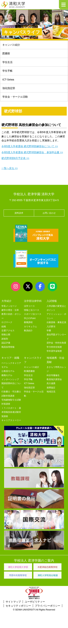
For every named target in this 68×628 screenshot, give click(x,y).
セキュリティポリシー (18, 605)
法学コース (29, 306)
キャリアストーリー (11, 420)
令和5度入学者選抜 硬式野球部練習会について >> (29, 146)
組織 (3, 326)
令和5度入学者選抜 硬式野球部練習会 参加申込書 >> (32, 152)
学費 (49, 330)
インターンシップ (10, 379)
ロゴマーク (6, 322)
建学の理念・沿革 (10, 310)
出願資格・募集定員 (56, 322)
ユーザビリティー (35, 601)
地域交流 (51, 391)
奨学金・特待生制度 (56, 343)
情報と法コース (31, 310)
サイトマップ (13, 601)
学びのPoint (29, 318)
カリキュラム (30, 326)
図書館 (6, 53)
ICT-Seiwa (8, 79)
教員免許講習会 (54, 379)
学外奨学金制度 (54, 351)
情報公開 (5, 334)
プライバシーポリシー (47, 605)
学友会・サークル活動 (15, 96)
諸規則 (4, 338)
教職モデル (6, 375)
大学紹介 (6, 300)
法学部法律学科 (33, 300)
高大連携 (51, 383)
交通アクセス (8, 330)
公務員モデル (8, 371)
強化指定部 (8, 88)
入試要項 (51, 326)
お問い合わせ (49, 213)
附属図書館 (29, 371)
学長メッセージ (9, 306)
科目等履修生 (53, 375)
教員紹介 (28, 330)
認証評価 (5, 343)
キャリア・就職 (10, 357)
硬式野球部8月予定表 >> (15, 158)
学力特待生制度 (54, 347)
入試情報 (52, 300)
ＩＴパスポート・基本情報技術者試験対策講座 (11, 412)
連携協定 (51, 387)
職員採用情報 (8, 347)
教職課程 (28, 322)
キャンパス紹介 (11, 44)
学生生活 (7, 62)
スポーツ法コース (32, 314)
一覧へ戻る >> (9, 168)
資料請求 (19, 213)
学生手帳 (7, 70)
